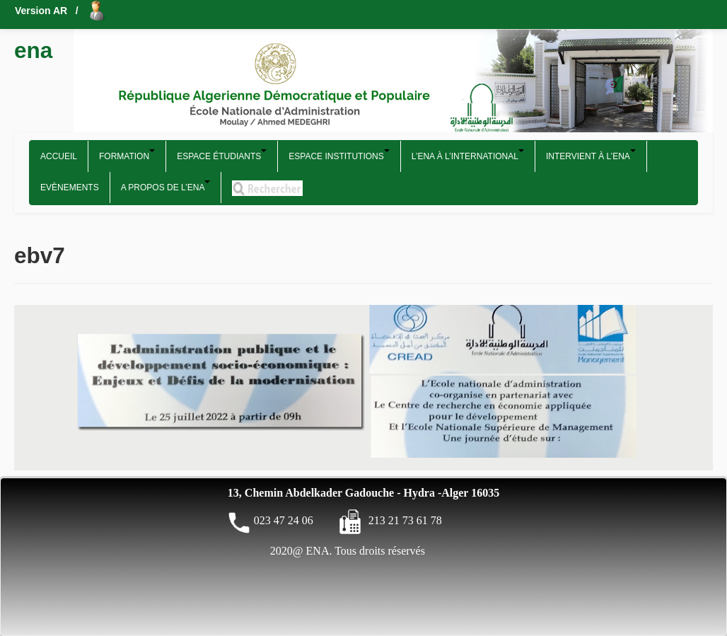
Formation (127, 155)
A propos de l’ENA (166, 186)
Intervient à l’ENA (591, 155)
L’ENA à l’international (468, 155)
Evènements (69, 187)
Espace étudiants (222, 155)
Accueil (58, 156)
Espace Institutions (339, 155)
